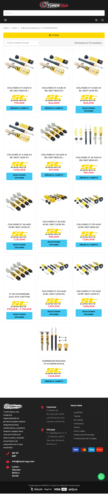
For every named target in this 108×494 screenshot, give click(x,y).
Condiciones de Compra (85, 438)
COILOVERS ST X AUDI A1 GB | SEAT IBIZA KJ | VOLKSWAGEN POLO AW (54, 91)
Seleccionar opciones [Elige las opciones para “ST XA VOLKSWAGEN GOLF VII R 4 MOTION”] (19, 315)
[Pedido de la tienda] (22, 43)
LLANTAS (78, 412)
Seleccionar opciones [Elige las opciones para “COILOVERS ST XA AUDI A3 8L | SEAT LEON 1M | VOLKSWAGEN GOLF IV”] (54, 243)
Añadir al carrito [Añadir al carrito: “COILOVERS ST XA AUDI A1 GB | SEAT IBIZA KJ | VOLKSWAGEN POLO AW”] (88, 178)
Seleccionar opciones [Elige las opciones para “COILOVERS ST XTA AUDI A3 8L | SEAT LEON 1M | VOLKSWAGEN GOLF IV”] (54, 312)
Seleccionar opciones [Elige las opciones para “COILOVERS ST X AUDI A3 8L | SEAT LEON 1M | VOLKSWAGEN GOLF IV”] (88, 109)
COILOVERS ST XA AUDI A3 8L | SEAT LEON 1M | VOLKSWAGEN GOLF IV (53, 224)
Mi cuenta (78, 420)
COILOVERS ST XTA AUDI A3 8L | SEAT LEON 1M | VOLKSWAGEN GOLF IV (54, 293)
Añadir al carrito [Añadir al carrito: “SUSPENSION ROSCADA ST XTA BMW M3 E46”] (54, 381)
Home (6, 28)
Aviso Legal (79, 431)
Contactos (79, 424)
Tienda (77, 416)
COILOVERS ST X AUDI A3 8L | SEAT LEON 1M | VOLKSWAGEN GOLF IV (88, 91)
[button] (101, 476)
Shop (14, 28)
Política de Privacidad (84, 435)
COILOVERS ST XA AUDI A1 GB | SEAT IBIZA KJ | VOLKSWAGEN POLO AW (88, 160)
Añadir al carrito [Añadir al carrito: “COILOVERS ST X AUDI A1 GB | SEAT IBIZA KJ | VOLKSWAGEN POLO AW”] (54, 108)
